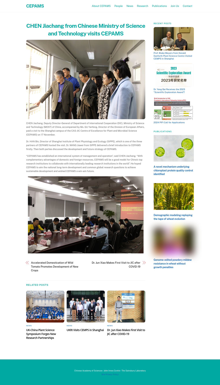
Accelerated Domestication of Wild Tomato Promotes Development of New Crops (54, 266)
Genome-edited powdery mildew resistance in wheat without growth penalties (173, 263)
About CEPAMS (101, 6)
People (118, 6)
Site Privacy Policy (110, 374)
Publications (159, 6)
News (129, 6)
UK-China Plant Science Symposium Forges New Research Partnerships (41, 334)
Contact (187, 6)
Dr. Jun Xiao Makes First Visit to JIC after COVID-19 (116, 264)
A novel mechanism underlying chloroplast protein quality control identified (173, 170)
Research (142, 6)
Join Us (175, 6)
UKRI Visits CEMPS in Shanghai (85, 330)
